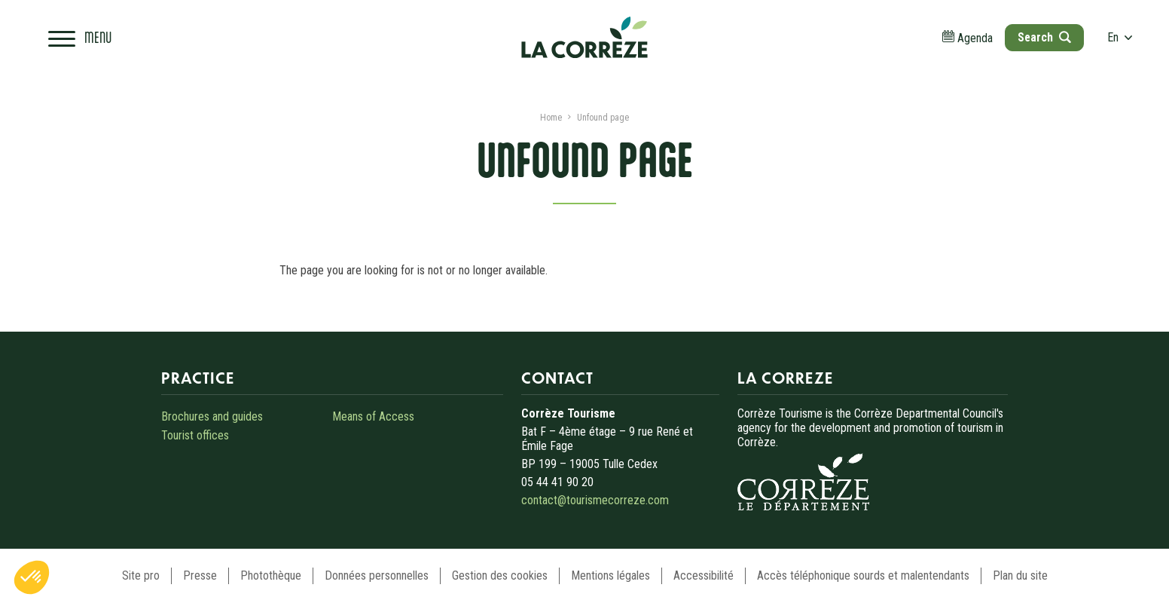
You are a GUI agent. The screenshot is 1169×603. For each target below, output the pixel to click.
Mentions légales (610, 575)
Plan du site (1020, 575)
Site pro (141, 575)
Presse (200, 575)
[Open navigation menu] (79, 37)
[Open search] (1044, 37)
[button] (32, 577)
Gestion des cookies (500, 575)
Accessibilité (703, 575)
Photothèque (270, 575)
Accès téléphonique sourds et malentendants (863, 575)
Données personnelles (377, 575)
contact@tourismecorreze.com (595, 500)
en (1120, 37)
